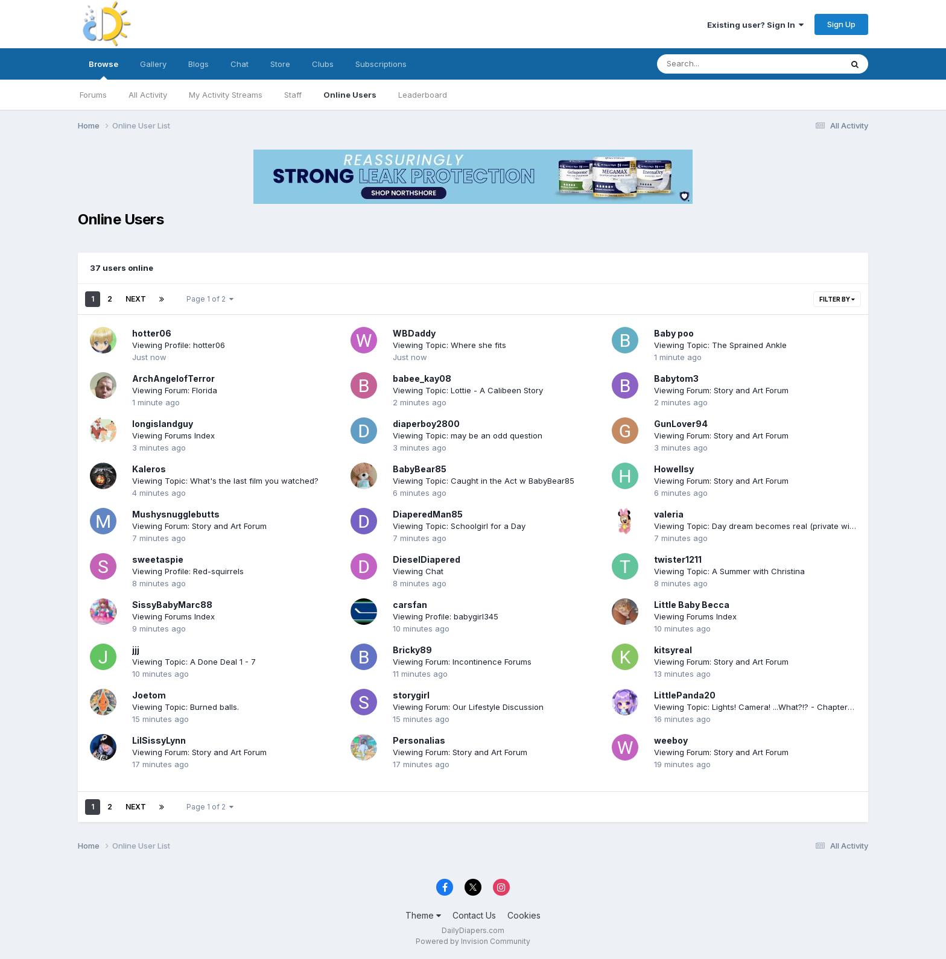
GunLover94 (681, 424)
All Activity (148, 95)
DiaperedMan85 (428, 514)
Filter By (837, 299)
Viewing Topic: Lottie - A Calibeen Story (468, 390)
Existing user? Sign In (755, 25)
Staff (293, 95)
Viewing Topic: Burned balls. (185, 707)
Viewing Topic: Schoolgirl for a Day (459, 526)
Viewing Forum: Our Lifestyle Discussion (468, 707)
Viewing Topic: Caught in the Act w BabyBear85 (483, 481)
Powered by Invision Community (473, 941)
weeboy (671, 740)
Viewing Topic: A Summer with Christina (729, 571)
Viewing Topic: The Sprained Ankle (720, 345)
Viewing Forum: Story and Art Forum (721, 390)
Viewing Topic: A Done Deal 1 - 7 (194, 661)
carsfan (410, 605)
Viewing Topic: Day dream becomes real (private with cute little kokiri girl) (793, 526)
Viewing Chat (418, 571)
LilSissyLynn (159, 740)
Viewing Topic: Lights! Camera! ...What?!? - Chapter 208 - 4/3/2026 (781, 707)
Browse (103, 69)
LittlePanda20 (685, 695)
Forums (93, 95)
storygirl (411, 695)
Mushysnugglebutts (176, 514)
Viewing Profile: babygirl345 (445, 616)
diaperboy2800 (426, 424)
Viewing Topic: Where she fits (449, 345)
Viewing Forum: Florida (174, 390)
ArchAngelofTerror (173, 378)
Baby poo (674, 333)
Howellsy (674, 469)
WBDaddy (414, 333)
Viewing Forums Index (173, 435)
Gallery (153, 64)
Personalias (419, 740)
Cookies (524, 915)
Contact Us (474, 915)
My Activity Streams (225, 95)
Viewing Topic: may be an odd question (467, 435)
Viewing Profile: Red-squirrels (188, 571)
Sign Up (841, 24)
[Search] (716, 64)
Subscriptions (381, 64)
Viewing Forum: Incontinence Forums (462, 661)
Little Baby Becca (691, 605)
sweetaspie (157, 559)
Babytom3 (676, 378)
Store (280, 64)
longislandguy (162, 424)
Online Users (349, 95)
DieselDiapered (426, 559)
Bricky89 (412, 650)
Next (135, 298)
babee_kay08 (422, 378)
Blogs (198, 64)
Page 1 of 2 (209, 298)
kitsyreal (673, 650)
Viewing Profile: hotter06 (178, 345)
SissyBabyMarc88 (172, 605)
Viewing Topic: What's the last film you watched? (225, 481)
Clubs (323, 64)
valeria (669, 514)
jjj (135, 650)
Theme (423, 915)
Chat (239, 64)
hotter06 (151, 333)
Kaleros (149, 469)
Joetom (149, 695)
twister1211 (678, 559)
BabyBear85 (419, 469)
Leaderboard (422, 95)
